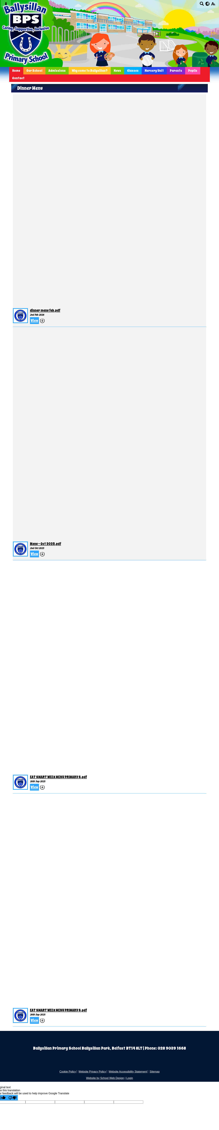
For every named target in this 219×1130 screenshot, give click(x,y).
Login (129, 1078)
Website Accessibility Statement (128, 1071)
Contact (18, 78)
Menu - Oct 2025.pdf (45, 544)
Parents (176, 71)
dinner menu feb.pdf (45, 310)
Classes (133, 71)
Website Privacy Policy (92, 1071)
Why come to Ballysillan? (90, 71)
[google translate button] (207, 4)
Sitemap (155, 1071)
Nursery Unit (154, 71)
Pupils (192, 71)
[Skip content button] (5, 4)
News (117, 71)
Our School (34, 71)
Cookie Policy (67, 1071)
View (34, 320)
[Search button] (201, 4)
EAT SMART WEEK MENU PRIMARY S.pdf (58, 777)
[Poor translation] (12, 1097)
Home (16, 71)
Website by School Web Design (105, 1078)
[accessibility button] (213, 4)
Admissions (57, 71)
